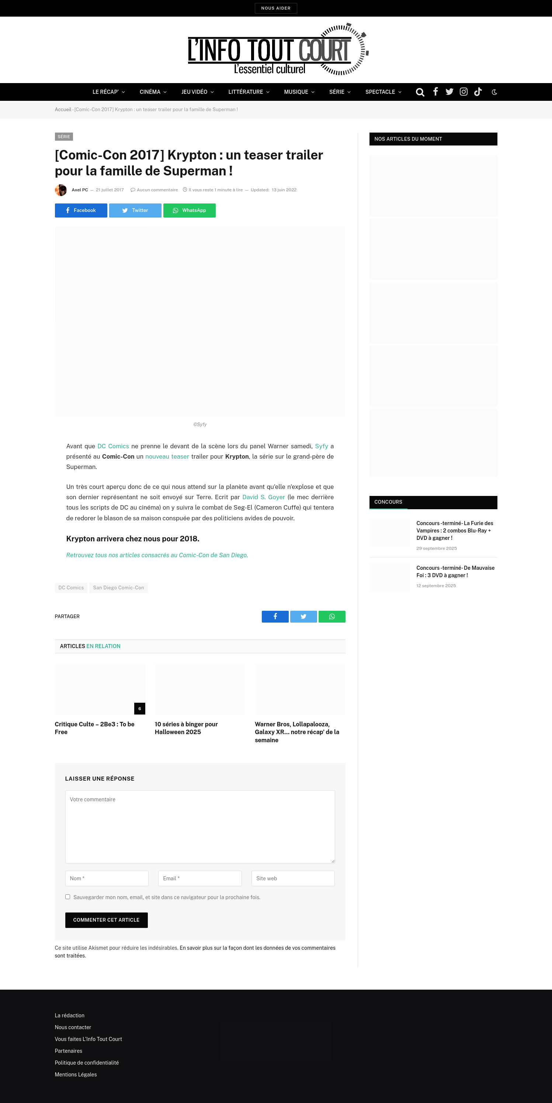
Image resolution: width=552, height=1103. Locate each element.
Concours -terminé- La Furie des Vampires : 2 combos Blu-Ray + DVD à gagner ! (455, 530)
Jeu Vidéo (194, 92)
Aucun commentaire (154, 189)
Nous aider (276, 8)
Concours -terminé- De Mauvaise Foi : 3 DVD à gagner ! (456, 571)
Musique (296, 92)
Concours (389, 502)
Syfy (321, 446)
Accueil (63, 109)
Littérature (246, 92)
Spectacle (380, 92)
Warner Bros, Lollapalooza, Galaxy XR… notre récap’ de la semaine (297, 732)
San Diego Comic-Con (118, 587)
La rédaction (70, 1015)
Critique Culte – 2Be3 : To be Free (95, 728)
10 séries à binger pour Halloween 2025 (186, 728)
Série (336, 92)
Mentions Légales (76, 1075)
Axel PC (80, 189)
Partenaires (69, 1051)
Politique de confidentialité (87, 1063)
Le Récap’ (106, 92)
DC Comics (113, 446)
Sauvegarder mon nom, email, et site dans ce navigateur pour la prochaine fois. (166, 897)
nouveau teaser (167, 456)
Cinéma (150, 92)
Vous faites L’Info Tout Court (88, 1039)
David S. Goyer (265, 497)
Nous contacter (73, 1027)
